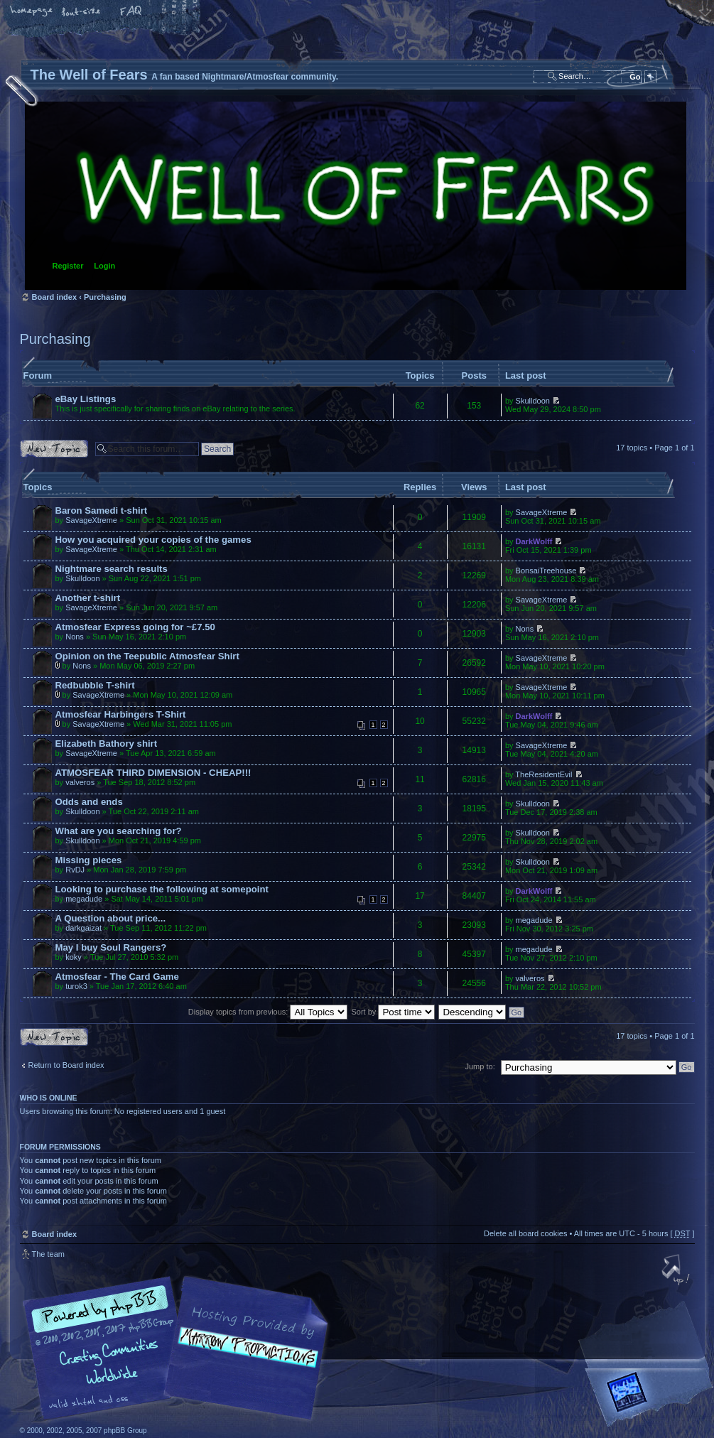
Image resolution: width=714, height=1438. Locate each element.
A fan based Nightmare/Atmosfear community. (243, 1358)
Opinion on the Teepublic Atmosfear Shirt (147, 656)
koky (73, 957)
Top (677, 1271)
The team (48, 1254)
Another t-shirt (88, 598)
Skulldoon (533, 400)
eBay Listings (86, 399)
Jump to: (480, 1066)
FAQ (131, 12)
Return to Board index (66, 1065)
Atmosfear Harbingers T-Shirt (120, 714)
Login (104, 265)
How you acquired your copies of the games (153, 539)
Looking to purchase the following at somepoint (162, 889)
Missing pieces (88, 860)
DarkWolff (534, 541)
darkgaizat (83, 928)
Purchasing (105, 297)
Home (32, 12)
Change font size (82, 12)
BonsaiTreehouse (546, 570)
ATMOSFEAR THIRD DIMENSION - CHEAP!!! (153, 772)
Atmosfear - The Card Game (117, 976)
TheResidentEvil (543, 774)
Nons (74, 636)
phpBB (180, 1348)
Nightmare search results (111, 568)
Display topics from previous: (268, 1011)
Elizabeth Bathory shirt (106, 743)
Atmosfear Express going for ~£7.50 (135, 627)
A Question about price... (110, 918)
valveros (79, 782)
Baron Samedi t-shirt (101, 510)
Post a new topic (54, 449)
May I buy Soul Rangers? (111, 947)
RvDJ (75, 869)
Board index (355, 196)
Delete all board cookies (525, 1233)
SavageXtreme (91, 520)
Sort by (394, 1011)
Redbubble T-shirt (95, 685)
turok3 (76, 986)
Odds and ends (89, 801)
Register (68, 265)
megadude (83, 898)
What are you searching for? (118, 831)
